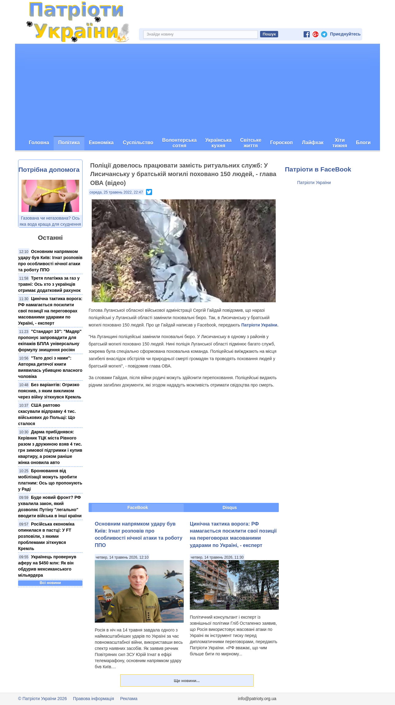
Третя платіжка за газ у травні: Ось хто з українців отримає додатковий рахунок (49, 284)
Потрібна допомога (48, 169)
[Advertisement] (197, 90)
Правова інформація (93, 698)
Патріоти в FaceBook (318, 169)
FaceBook (138, 507)
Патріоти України (314, 182)
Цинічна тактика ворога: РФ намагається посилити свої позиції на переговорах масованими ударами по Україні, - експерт (50, 311)
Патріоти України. (259, 324)
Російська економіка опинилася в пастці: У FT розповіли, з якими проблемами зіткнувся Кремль (46, 536)
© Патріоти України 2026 (42, 698)
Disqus (230, 507)
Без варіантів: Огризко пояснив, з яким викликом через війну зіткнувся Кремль (49, 390)
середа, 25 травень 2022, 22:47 (116, 192)
